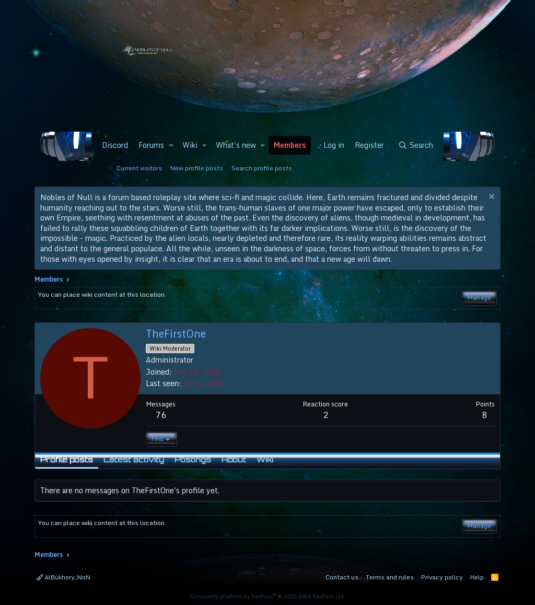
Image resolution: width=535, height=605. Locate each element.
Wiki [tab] (265, 459)
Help (477, 577)
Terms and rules (390, 577)
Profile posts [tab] (66, 459)
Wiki (189, 145)
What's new (236, 145)
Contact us (341, 577)
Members (290, 145)
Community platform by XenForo (267, 596)
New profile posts (196, 168)
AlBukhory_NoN (63, 577)
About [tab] (234, 459)
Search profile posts (261, 168)
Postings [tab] (193, 459)
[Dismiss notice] (490, 197)
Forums (151, 145)
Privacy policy (442, 577)
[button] (171, 145)
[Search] (415, 145)
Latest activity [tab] (133, 459)
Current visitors (139, 168)
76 (161, 415)
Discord (115, 145)
